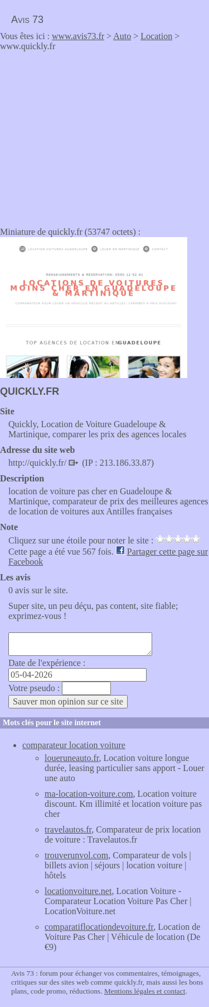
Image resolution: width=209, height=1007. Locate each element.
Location (156, 36)
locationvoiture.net (78, 891)
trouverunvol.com (76, 855)
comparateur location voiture (73, 745)
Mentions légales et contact (144, 991)
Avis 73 (27, 19)
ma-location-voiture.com (89, 793)
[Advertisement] (93, 135)
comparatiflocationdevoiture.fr (99, 927)
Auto (122, 36)
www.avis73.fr (78, 36)
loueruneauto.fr (72, 758)
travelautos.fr (68, 829)
